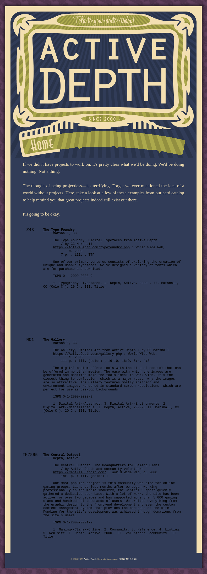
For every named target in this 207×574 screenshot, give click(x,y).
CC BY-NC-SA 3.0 (127, 559)
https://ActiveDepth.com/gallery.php (87, 354)
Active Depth (90, 559)
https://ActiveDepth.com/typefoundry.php (91, 247)
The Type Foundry (59, 230)
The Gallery (54, 340)
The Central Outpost (62, 455)
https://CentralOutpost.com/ (79, 472)
